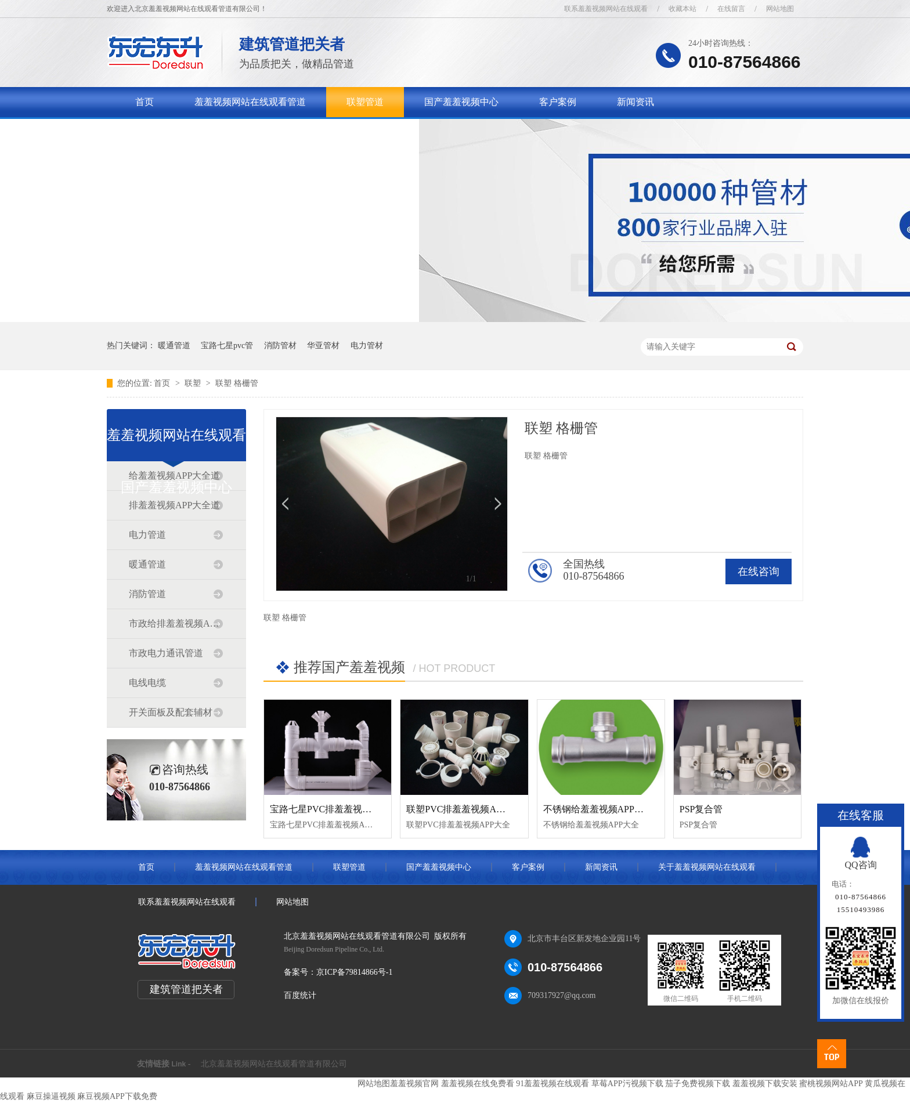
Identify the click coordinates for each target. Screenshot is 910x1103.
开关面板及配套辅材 (170, 712)
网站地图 (780, 9)
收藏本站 (682, 9)
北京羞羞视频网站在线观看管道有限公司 (274, 1063)
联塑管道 (365, 102)
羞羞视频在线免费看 (477, 1083)
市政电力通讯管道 (166, 653)
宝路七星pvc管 (227, 345)
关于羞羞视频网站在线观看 (191, 132)
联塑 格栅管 (236, 383)
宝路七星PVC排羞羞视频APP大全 (338, 809)
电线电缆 (147, 683)
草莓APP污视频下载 (627, 1083)
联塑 (194, 383)
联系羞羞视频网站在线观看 (606, 9)
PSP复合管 (701, 809)
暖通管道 (174, 345)
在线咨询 (758, 571)
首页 (144, 102)
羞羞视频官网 (414, 1083)
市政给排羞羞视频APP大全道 (176, 623)
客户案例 (557, 102)
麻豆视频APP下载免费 (117, 1096)
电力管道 (147, 535)
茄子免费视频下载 (697, 1083)
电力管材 (367, 345)
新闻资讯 (635, 102)
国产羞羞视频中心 (461, 102)
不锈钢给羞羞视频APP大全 (598, 809)
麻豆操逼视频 (51, 1096)
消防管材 (280, 345)
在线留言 (731, 9)
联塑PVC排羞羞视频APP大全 (465, 809)
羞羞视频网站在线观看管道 (250, 102)
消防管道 (147, 594)
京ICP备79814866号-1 (354, 972)
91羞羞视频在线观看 (552, 1083)
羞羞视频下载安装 (764, 1083)
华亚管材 (323, 345)
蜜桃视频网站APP (830, 1083)
